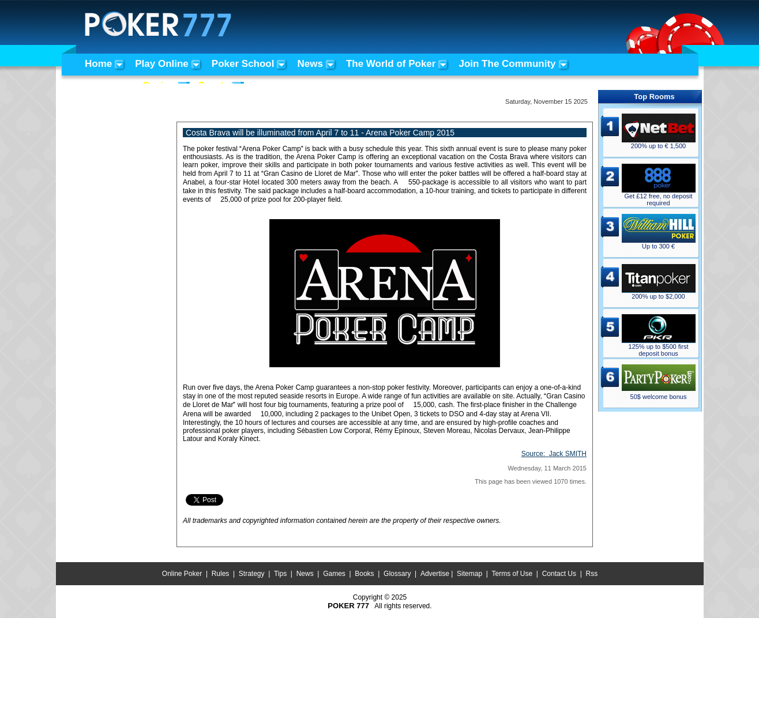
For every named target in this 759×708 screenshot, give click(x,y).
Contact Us (559, 574)
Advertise (434, 574)
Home (98, 63)
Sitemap (469, 574)
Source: (554, 454)
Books (364, 574)
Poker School (243, 63)
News (309, 63)
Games (334, 574)
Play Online (162, 63)
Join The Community (507, 63)
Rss (591, 574)
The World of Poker (391, 63)
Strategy (252, 574)
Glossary (397, 574)
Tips (280, 574)
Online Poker (182, 574)
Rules (221, 574)
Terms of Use (512, 574)
